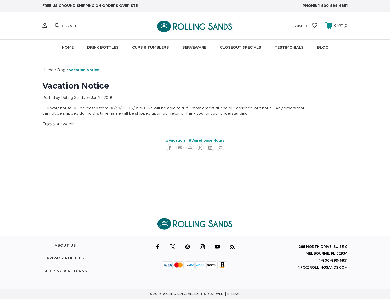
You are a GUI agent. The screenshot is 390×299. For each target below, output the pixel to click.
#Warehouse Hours (206, 140)
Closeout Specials (240, 47)
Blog (322, 47)
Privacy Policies (65, 258)
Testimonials (289, 47)
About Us (65, 245)
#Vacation (175, 140)
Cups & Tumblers (150, 47)
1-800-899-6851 (333, 5)
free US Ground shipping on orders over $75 (90, 5)
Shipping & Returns (65, 271)
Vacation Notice (75, 86)
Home (68, 47)
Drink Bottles (103, 47)
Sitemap (234, 294)
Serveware (194, 47)
